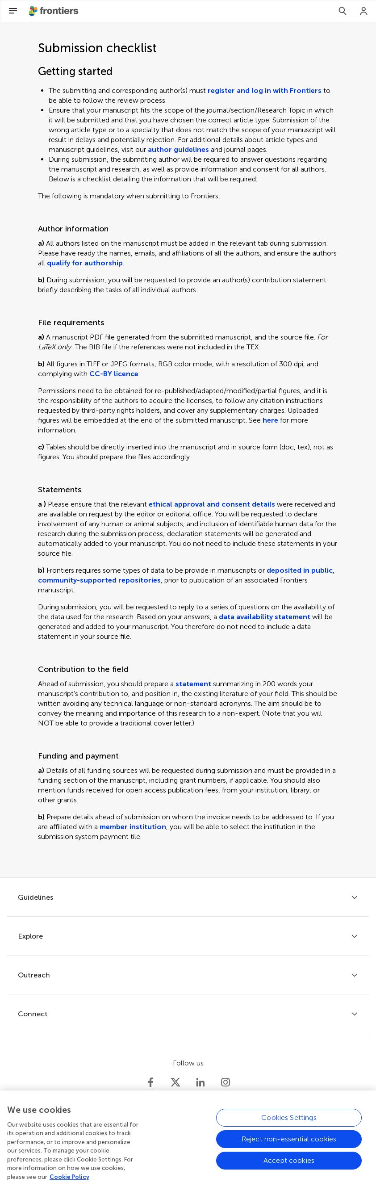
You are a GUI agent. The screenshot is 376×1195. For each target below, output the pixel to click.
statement (193, 683)
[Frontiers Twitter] (175, 1082)
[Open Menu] (13, 11)
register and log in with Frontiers (265, 90)
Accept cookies (288, 1165)
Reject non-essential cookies (289, 1144)
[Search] (342, 11)
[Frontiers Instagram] (225, 1082)
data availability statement (264, 616)
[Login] (364, 11)
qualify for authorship (85, 263)
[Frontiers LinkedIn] (200, 1082)
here (270, 420)
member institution (133, 826)
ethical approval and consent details (212, 504)
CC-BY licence (113, 373)
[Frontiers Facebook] (150, 1082)
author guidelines (178, 149)
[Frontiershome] (54, 11)
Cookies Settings (289, 1122)
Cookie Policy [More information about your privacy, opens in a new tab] (69, 1181)
